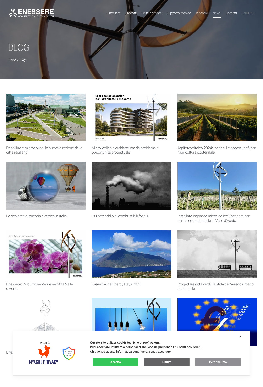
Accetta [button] (115, 362)
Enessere (113, 13)
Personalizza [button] (218, 362)
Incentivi (202, 13)
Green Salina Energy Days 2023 (116, 284)
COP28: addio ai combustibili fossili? (120, 216)
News (217, 13)
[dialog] (131, 353)
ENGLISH (248, 13)
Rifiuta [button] (166, 362)
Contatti (231, 13)
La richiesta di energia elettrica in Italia (36, 216)
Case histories (151, 13)
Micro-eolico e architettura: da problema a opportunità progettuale (125, 150)
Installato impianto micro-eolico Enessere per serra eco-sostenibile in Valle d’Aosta (213, 218)
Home (12, 60)
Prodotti (131, 13)
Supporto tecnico (178, 13)
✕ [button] (240, 336)
